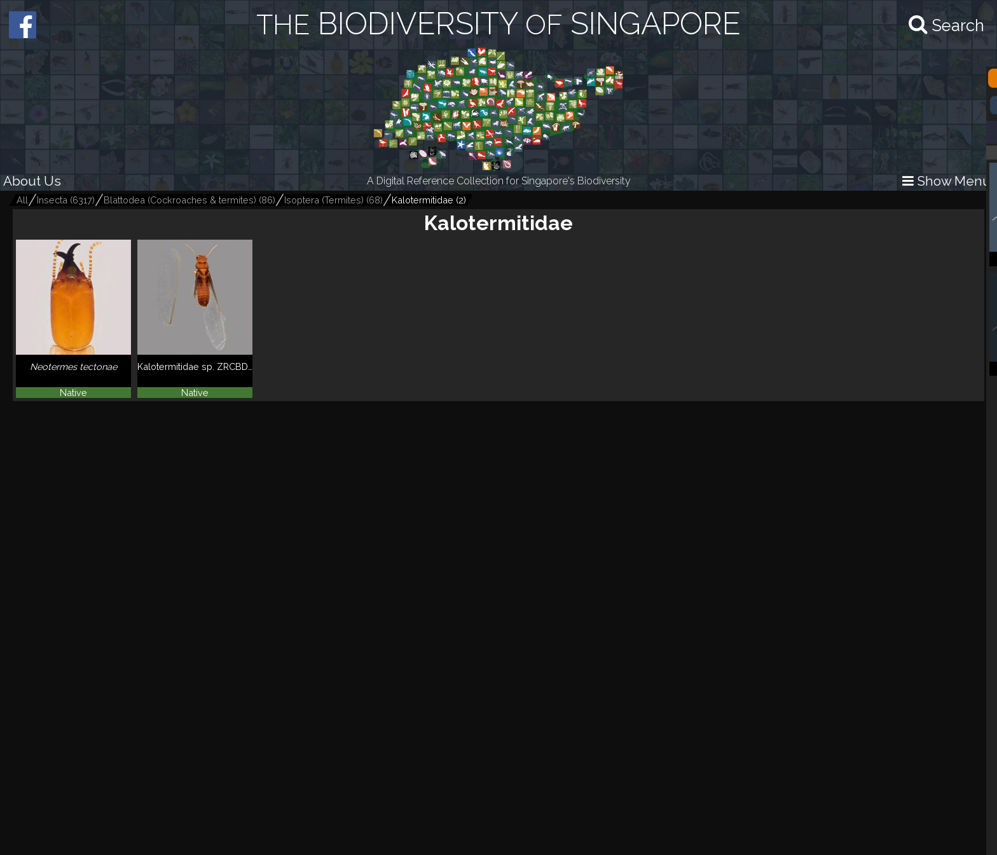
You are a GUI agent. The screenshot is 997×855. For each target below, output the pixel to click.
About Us (32, 181)
